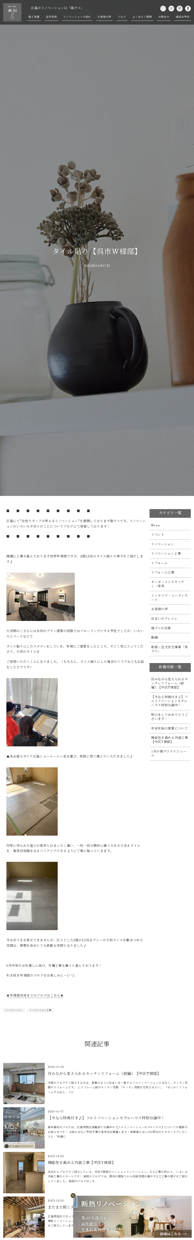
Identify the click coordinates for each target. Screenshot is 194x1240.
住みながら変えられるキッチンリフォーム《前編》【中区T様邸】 (169, 683)
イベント (158, 534)
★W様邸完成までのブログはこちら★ (35, 995)
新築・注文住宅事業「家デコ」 (169, 649)
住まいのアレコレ (164, 618)
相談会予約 (183, 17)
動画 (154, 637)
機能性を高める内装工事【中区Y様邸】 (169, 740)
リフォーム (159, 563)
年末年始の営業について (169, 728)
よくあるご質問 (142, 17)
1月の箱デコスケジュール (168, 753)
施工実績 (33, 17)
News (155, 525)
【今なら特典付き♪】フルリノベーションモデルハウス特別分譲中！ (169, 701)
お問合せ (163, 17)
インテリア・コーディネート (169, 598)
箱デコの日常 (161, 628)
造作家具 (51, 17)
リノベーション (14, 1010)
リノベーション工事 (40, 1010)
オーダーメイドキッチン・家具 (167, 584)
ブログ (122, 17)
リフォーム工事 (162, 572)
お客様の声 (104, 17)
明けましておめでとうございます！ (169, 717)
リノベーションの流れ (77, 17)
